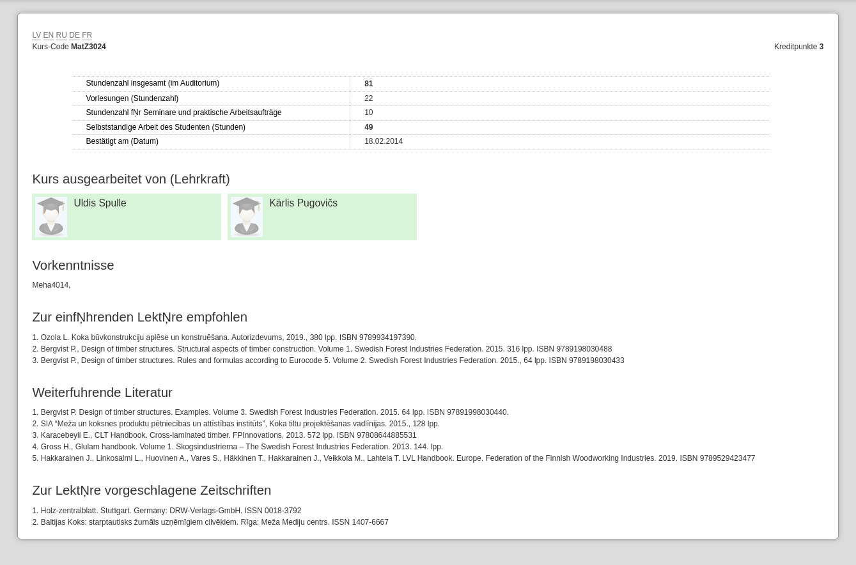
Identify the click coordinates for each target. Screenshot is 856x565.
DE (74, 35)
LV (36, 35)
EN (48, 35)
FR (87, 35)
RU (61, 35)
